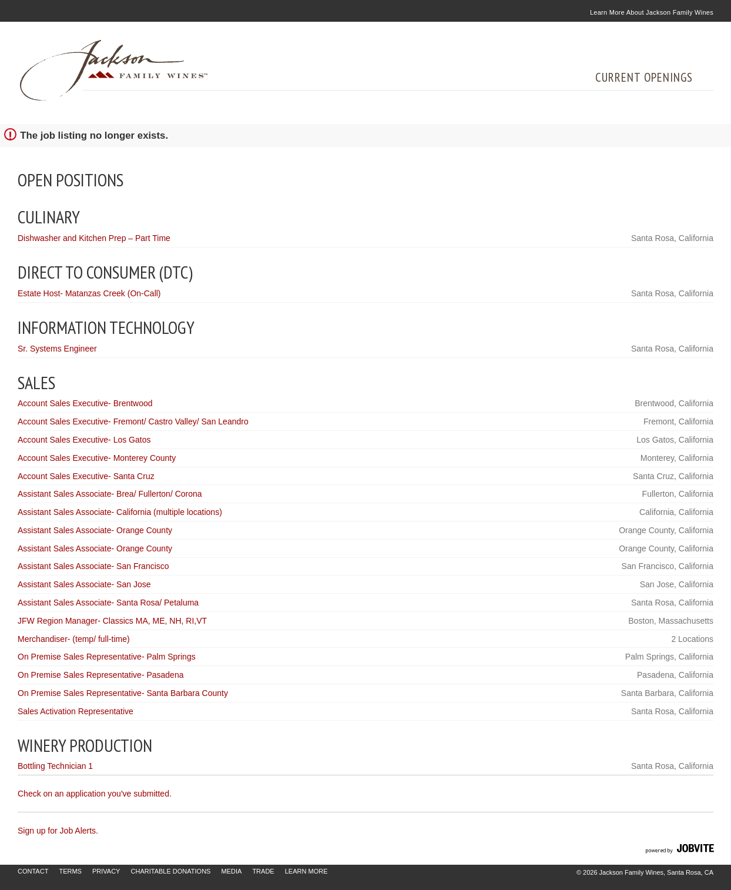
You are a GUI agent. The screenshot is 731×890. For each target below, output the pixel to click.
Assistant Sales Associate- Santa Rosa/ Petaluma (108, 602)
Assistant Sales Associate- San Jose (84, 584)
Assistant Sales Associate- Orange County (95, 530)
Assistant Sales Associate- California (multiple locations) (120, 512)
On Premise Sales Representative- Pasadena (100, 675)
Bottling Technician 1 (55, 766)
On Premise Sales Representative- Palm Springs (107, 656)
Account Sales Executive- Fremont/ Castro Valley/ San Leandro (133, 421)
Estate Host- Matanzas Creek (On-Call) (89, 293)
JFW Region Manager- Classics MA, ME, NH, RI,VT (112, 620)
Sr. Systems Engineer (57, 348)
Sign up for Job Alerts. (58, 830)
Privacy (106, 871)
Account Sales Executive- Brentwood (85, 403)
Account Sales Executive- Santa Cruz (86, 476)
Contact (33, 871)
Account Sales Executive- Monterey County (97, 458)
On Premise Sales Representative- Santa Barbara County (123, 693)
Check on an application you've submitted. (95, 793)
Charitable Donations (171, 871)
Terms (70, 871)
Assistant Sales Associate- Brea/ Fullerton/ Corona (110, 493)
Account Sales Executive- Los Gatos (84, 439)
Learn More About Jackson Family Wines (651, 12)
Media (231, 871)
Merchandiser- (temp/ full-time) (74, 639)
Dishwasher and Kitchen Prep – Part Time (94, 238)
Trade (263, 871)
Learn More (306, 871)
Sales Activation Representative (75, 711)
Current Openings (644, 77)
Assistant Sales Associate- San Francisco (93, 566)
